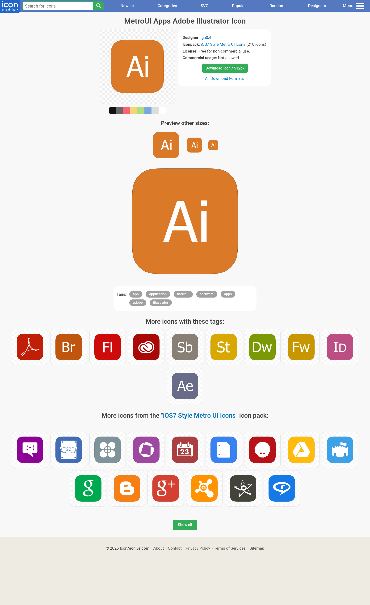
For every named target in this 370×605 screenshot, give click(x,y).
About (158, 548)
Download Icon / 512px (225, 68)
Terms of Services (230, 548)
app (136, 294)
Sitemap (257, 548)
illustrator (160, 302)
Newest (127, 5)
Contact (175, 548)
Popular (239, 5)
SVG (204, 5)
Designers (317, 5)
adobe (138, 302)
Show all (185, 525)
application (158, 294)
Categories (167, 5)
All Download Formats (224, 78)
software (207, 294)
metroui (183, 294)
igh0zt (206, 37)
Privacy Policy (198, 548)
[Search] (98, 5)
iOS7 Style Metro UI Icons (223, 44)
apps (228, 294)
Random (276, 5)
